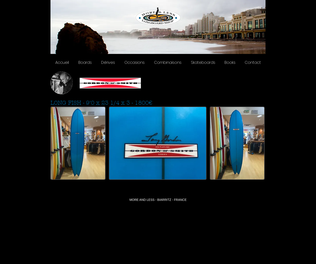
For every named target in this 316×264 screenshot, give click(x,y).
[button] (78, 143)
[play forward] (260, 143)
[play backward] (55, 143)
